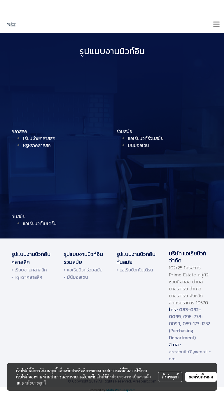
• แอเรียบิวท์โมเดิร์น (134, 269)
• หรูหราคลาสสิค (26, 276)
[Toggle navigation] (216, 24)
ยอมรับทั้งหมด (201, 376)
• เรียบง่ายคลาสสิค (29, 269)
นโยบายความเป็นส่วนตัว (130, 376)
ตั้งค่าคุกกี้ (170, 376)
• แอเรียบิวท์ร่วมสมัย (83, 269)
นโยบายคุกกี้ (35, 382)
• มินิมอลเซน (76, 276)
